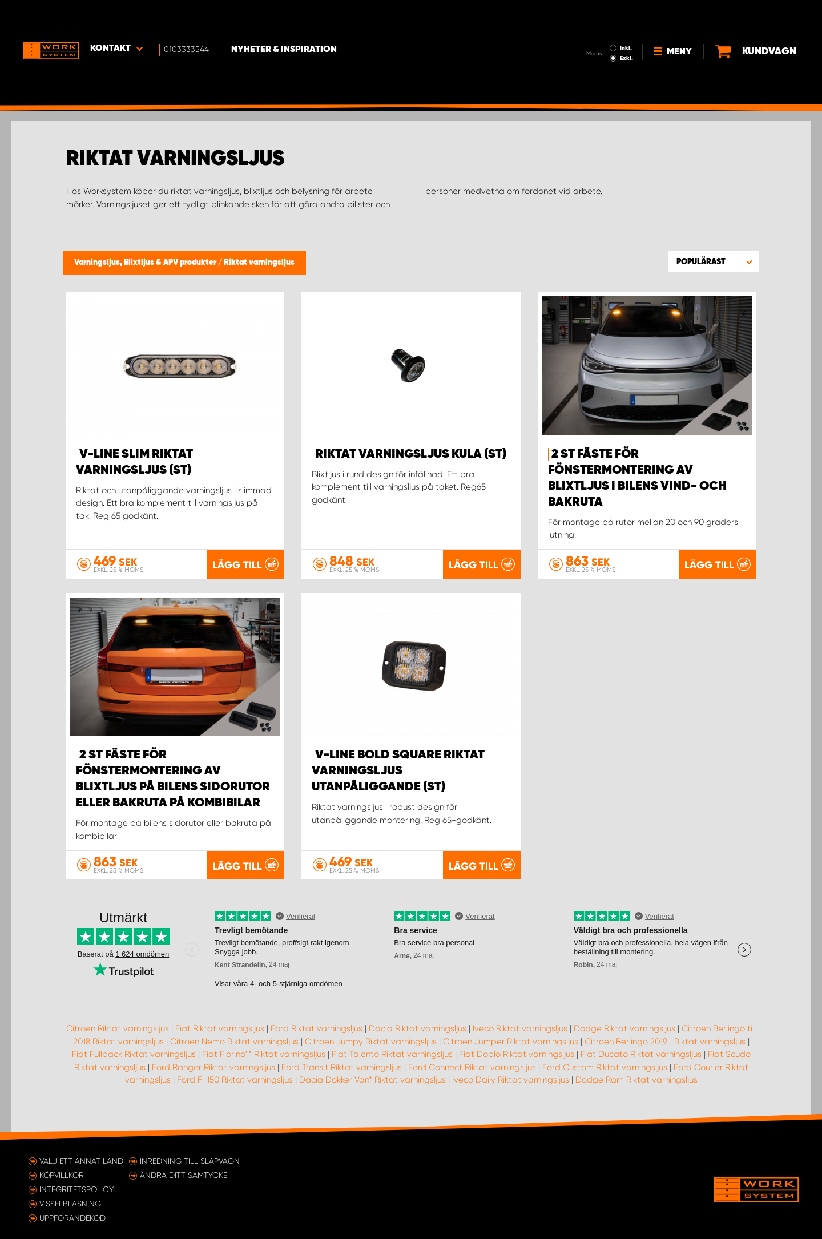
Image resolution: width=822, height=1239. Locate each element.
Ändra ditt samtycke (183, 1174)
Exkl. (588, 26)
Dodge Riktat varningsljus (624, 1028)
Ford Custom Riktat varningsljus (604, 1067)
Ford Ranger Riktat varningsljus (213, 1067)
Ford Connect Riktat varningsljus (472, 1067)
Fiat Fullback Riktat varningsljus (134, 1053)
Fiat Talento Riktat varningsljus (392, 1053)
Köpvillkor (61, 1174)
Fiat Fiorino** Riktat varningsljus (263, 1053)
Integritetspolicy (76, 1188)
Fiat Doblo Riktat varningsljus (516, 1053)
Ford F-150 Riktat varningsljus (235, 1079)
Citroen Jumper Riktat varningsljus (510, 1041)
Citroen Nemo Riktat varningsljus (234, 1041)
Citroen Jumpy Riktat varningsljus (371, 1041)
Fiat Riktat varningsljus (219, 1028)
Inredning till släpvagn (190, 1160)
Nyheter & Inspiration (286, 17)
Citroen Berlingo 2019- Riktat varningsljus (665, 1041)
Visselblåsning (70, 1203)
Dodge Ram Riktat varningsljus (636, 1079)
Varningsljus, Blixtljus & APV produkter (146, 263)
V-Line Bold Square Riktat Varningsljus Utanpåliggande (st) (398, 771)
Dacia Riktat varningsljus (417, 1028)
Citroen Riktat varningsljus (117, 1028)
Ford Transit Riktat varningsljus (341, 1067)
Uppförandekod (72, 1217)
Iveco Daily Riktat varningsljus (510, 1079)
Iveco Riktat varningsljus (520, 1028)
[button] (713, 261)
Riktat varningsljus (259, 263)
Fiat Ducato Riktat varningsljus (641, 1053)
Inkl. (588, 16)
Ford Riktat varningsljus (316, 1028)
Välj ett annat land (81, 1160)
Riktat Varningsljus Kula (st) (410, 454)
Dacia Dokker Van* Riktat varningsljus (372, 1079)
